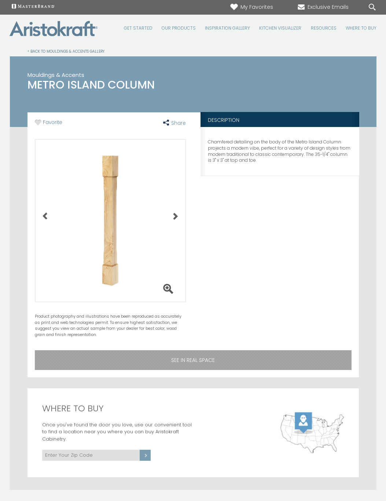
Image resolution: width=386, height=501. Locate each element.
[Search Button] (372, 7)
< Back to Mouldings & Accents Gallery (65, 51)
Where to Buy (361, 28)
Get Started (138, 28)
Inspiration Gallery (227, 28)
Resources (324, 28)
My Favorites (251, 7)
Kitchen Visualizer (280, 28)
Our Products (179, 28)
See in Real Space (193, 360)
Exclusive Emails (323, 7)
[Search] (364, 7)
